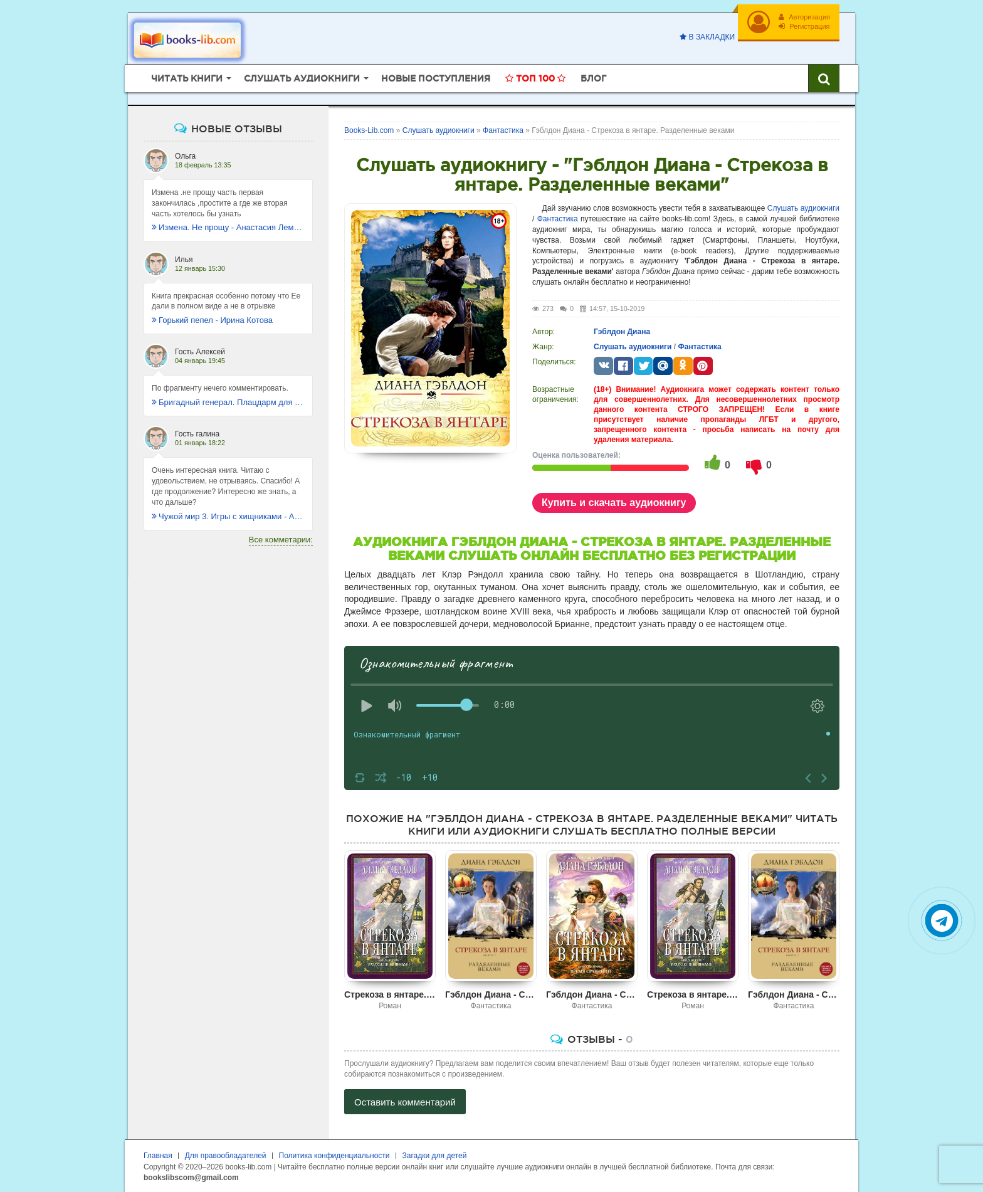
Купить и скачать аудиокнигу (614, 502)
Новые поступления (435, 78)
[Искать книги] (823, 78)
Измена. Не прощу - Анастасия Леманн (228, 227)
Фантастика (557, 218)
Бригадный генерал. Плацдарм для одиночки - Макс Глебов (228, 402)
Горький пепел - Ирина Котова (212, 320)
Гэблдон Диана (622, 331)
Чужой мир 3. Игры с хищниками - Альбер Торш (228, 516)
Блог (593, 78)
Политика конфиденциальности (334, 1155)
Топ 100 (535, 78)
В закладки (707, 37)
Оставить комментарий (405, 1102)
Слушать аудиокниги (803, 208)
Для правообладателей (225, 1155)
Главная (158, 1155)
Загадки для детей (434, 1155)
